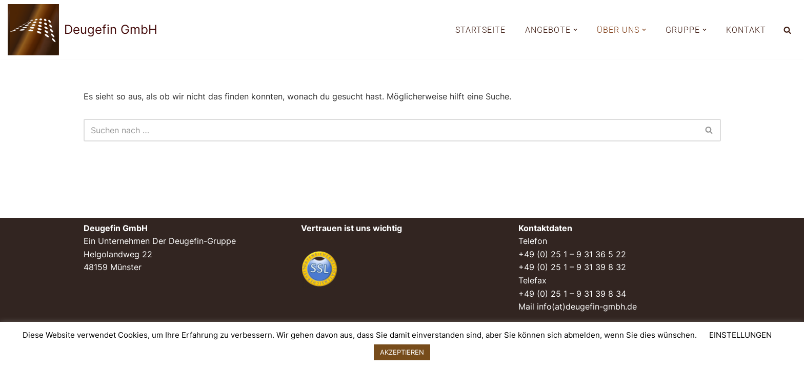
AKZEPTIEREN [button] (402, 352)
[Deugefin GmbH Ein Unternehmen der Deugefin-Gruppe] (82, 29)
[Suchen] (787, 30)
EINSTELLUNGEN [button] (740, 335)
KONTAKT (746, 30)
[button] (575, 30)
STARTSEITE (480, 30)
